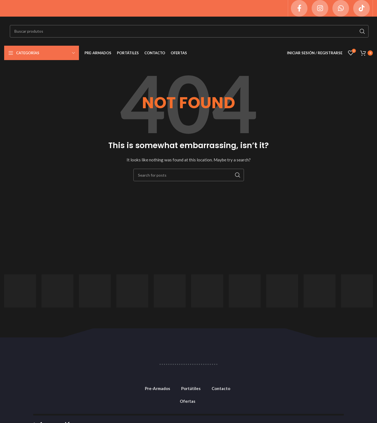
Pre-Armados (157, 388)
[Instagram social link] (320, 8)
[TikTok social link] (361, 8)
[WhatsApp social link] (340, 8)
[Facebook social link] (299, 8)
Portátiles (191, 388)
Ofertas (187, 401)
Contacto (221, 388)
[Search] (189, 31)
